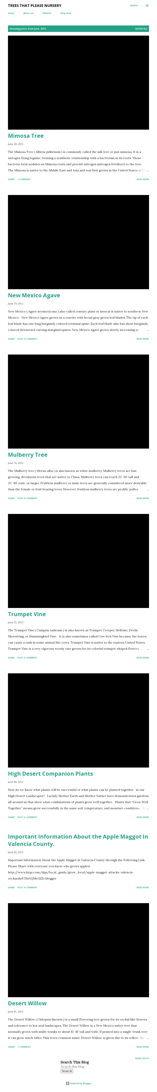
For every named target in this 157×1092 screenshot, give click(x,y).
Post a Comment (27, 338)
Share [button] (11, 179)
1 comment (24, 179)
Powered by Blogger (78, 1083)
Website (47, 13)
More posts (142, 1058)
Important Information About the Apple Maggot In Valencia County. (78, 840)
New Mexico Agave (34, 295)
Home (11, 13)
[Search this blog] (75, 1066)
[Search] (134, 5)
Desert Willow (27, 1003)
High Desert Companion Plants (50, 773)
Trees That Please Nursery (34, 5)
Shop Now (65, 13)
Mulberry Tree (28, 454)
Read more (143, 179)
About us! (28, 13)
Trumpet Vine (27, 614)
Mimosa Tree (26, 135)
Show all (141, 28)
